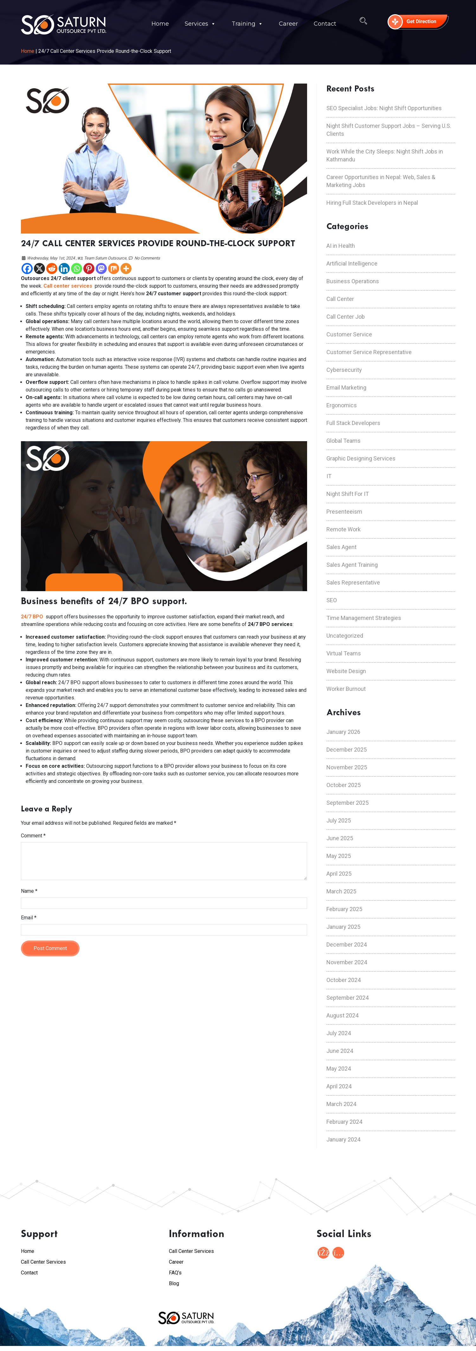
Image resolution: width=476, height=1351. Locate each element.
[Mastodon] (101, 268)
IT (328, 476)
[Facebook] (27, 268)
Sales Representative (353, 582)
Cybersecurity (344, 369)
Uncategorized (344, 635)
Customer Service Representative (369, 352)
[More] (126, 268)
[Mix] (113, 268)
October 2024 (343, 980)
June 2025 (339, 838)
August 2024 (342, 1015)
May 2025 (338, 856)
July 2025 (338, 820)
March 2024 (341, 1104)
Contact (325, 23)
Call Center (340, 299)
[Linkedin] (64, 268)
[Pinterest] (88, 268)
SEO (331, 600)
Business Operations (352, 281)
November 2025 (346, 767)
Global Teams (343, 440)
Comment (33, 836)
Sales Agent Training (352, 564)
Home (160, 23)
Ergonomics (341, 405)
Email (28, 918)
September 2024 (347, 997)
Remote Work (343, 529)
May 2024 (338, 1068)
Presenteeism (344, 511)
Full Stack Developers (353, 423)
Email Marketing (346, 387)
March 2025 (341, 891)
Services (200, 24)
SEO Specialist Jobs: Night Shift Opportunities (384, 108)
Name (29, 891)
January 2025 (343, 926)
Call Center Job (345, 316)
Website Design (346, 671)
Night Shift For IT (347, 494)
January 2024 (343, 1139)
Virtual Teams (343, 653)
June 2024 (339, 1051)
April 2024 (338, 1086)
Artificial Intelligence (351, 263)
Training (247, 24)
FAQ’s (175, 1273)
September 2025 (347, 802)
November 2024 (346, 962)
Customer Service (349, 334)
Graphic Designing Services (361, 458)
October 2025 (343, 785)
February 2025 (344, 909)
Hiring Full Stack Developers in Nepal (372, 202)
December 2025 (346, 749)
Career (288, 23)
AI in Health (340, 245)
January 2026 (343, 732)
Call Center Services (43, 1262)
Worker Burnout (346, 688)
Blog (174, 1283)
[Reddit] (51, 268)
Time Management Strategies (363, 618)
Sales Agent (341, 547)
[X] (39, 268)
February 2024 (344, 1121)
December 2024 (346, 944)
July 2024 (338, 1033)
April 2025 (338, 873)
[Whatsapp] (76, 268)
